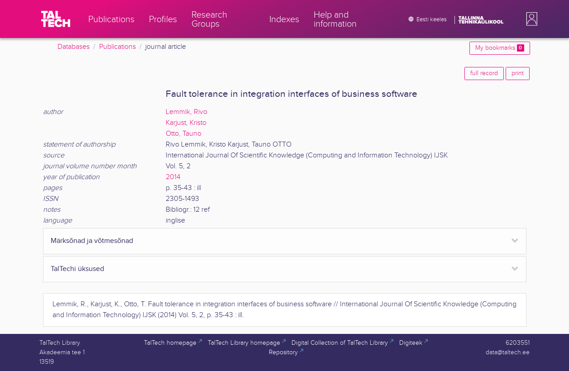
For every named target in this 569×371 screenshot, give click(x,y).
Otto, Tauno (183, 133)
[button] (530, 19)
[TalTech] (55, 19)
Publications (117, 47)
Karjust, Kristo (186, 123)
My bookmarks (499, 48)
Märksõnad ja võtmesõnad (92, 241)
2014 (173, 177)
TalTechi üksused (77, 269)
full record (484, 73)
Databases (73, 47)
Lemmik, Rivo (186, 112)
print (518, 73)
